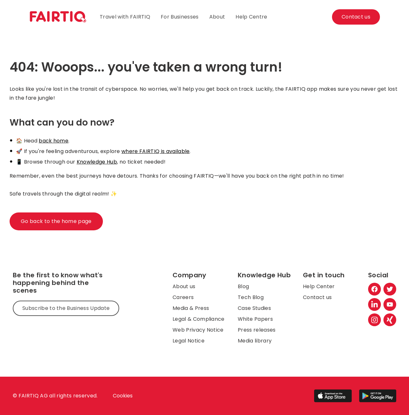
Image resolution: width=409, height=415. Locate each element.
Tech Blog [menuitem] (251, 297)
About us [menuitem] (184, 286)
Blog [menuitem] (243, 286)
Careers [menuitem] (183, 297)
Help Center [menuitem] (319, 286)
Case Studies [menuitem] (254, 308)
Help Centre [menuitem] (251, 16)
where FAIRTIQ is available (155, 151)
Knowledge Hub (97, 161)
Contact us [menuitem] (317, 297)
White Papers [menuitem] (255, 319)
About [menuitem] (217, 16)
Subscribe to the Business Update (66, 308)
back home (53, 140)
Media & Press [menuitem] (191, 308)
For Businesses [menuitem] (179, 16)
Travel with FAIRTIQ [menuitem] (125, 16)
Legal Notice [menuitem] (188, 340)
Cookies (123, 395)
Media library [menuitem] (255, 340)
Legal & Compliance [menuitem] (199, 319)
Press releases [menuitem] (256, 330)
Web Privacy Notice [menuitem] (198, 330)
